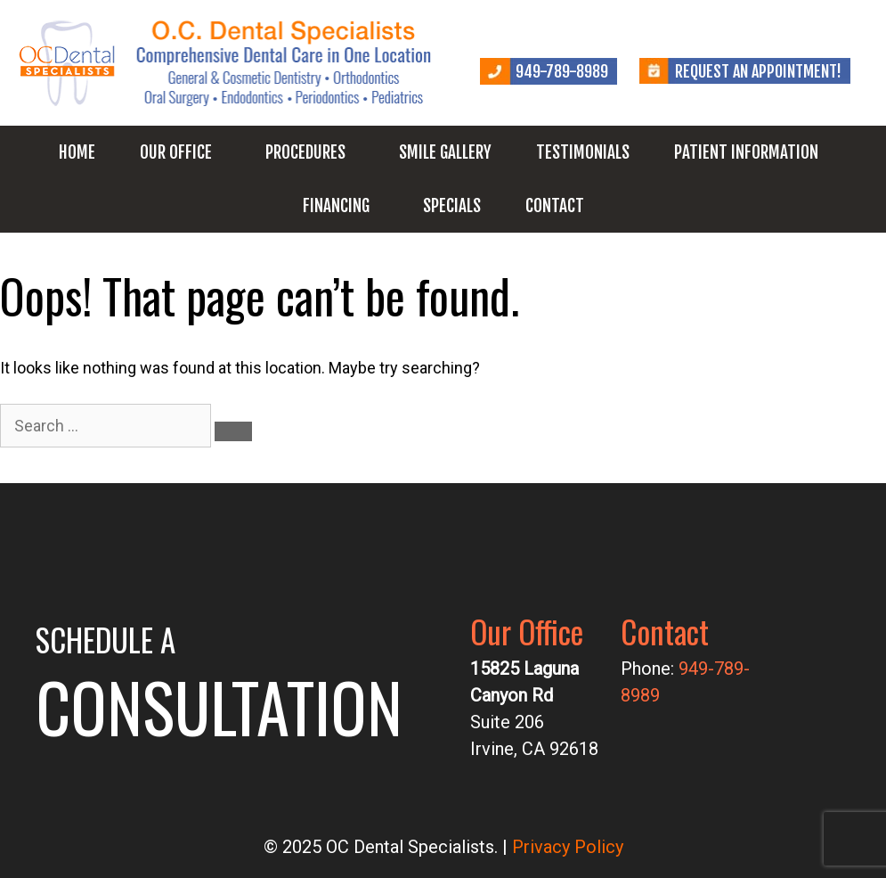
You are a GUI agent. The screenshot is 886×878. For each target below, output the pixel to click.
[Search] (233, 431)
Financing (336, 206)
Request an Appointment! (758, 71)
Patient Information (746, 152)
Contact (554, 206)
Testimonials (583, 152)
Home (77, 152)
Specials (452, 206)
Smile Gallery (445, 152)
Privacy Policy (567, 846)
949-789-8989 (562, 71)
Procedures (305, 152)
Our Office (176, 152)
